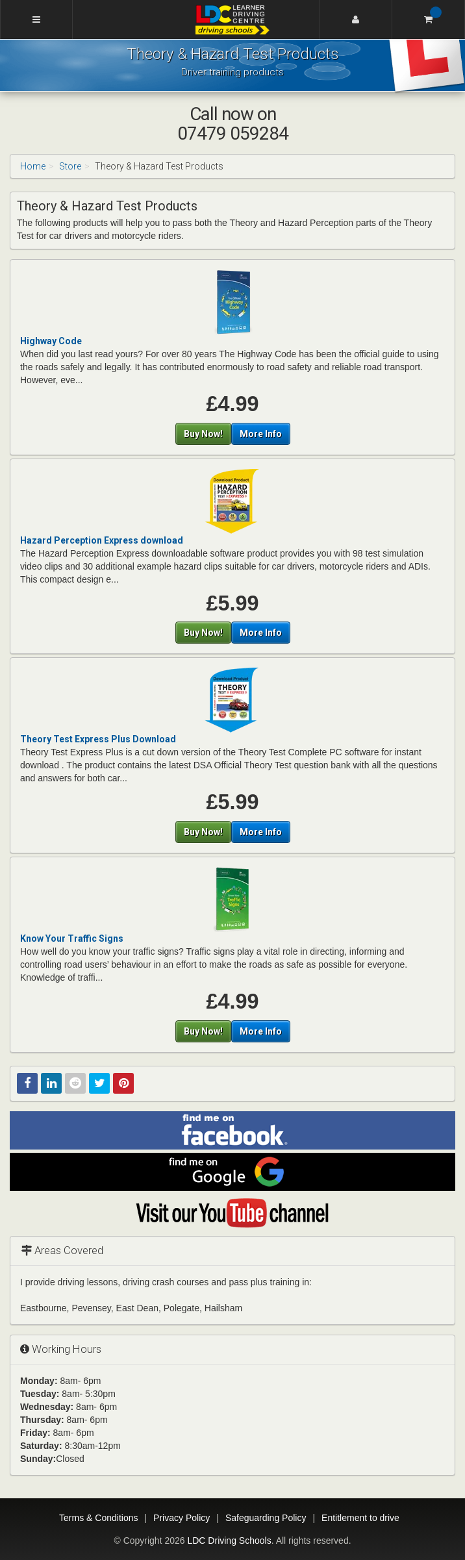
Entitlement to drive (360, 1518)
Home (32, 166)
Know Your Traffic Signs (71, 938)
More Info (261, 434)
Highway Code (51, 341)
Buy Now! (203, 434)
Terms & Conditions (98, 1518)
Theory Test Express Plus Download (98, 739)
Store (70, 166)
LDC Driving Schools (229, 1540)
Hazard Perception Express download (101, 540)
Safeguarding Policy (266, 1518)
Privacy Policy (181, 1518)
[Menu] (36, 19)
